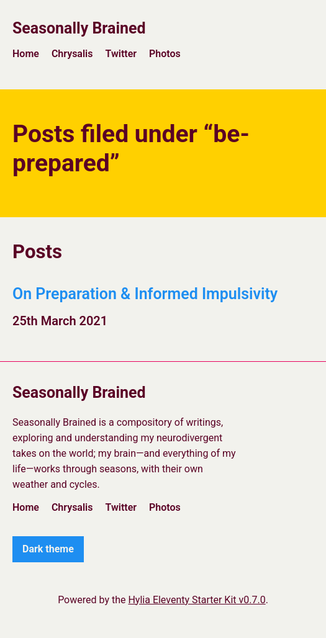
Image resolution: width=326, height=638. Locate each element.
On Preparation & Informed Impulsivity (145, 294)
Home (25, 54)
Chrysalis (72, 54)
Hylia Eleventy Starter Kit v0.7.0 (196, 600)
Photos (165, 54)
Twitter (121, 54)
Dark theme (48, 549)
